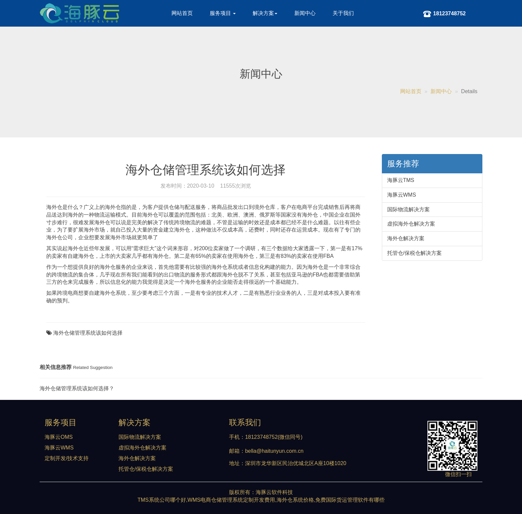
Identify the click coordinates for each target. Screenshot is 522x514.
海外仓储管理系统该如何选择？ (77, 388)
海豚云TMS (400, 180)
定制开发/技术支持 (67, 458)
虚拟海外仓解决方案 (411, 224)
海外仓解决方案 (405, 238)
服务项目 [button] (223, 13)
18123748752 (444, 15)
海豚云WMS (401, 195)
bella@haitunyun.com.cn (274, 451)
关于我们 (343, 13)
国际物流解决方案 (408, 209)
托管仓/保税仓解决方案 (414, 253)
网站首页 (182, 13)
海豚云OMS (59, 437)
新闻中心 (305, 13)
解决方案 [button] (265, 13)
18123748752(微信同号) (274, 437)
